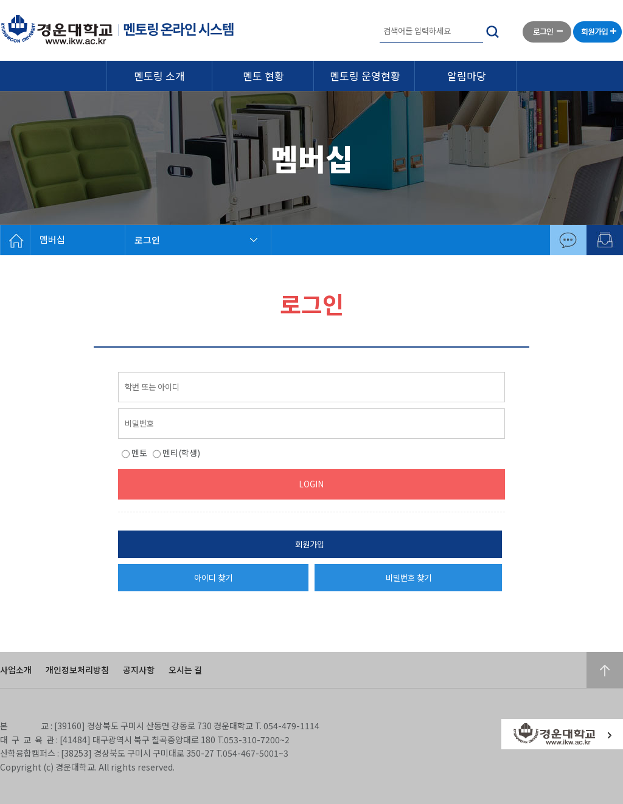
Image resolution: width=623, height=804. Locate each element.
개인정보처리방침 (77, 670)
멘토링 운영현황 (365, 75)
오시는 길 (185, 670)
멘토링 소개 (159, 75)
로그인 (147, 239)
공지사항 (139, 670)
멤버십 (52, 239)
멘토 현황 (263, 75)
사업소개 (16, 670)
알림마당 (466, 75)
